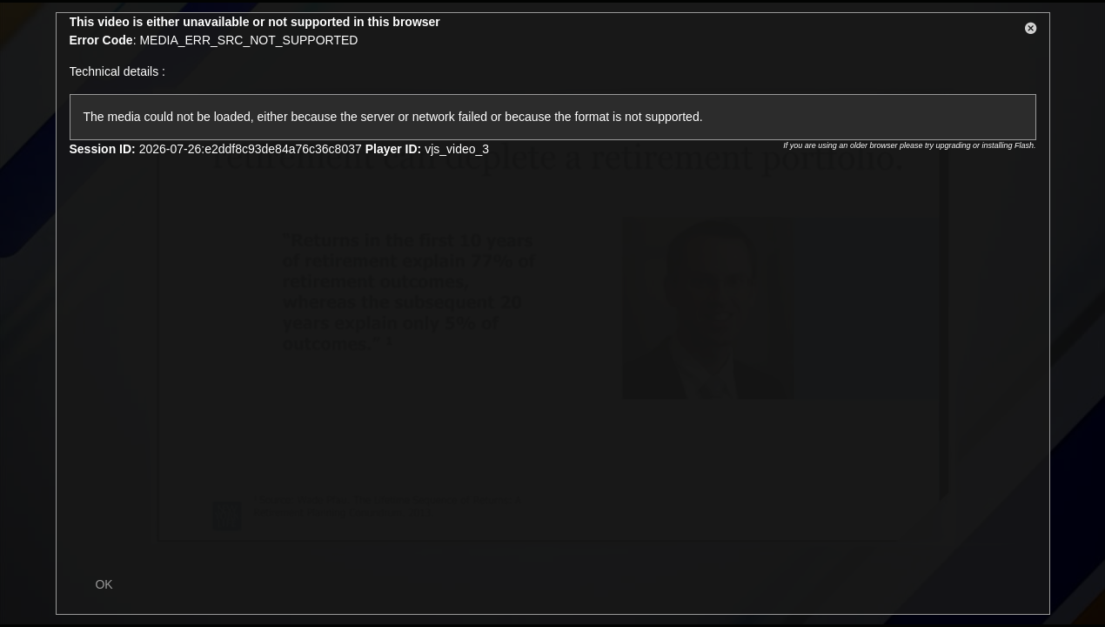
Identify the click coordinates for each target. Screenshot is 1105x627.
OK (103, 584)
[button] (1031, 31)
